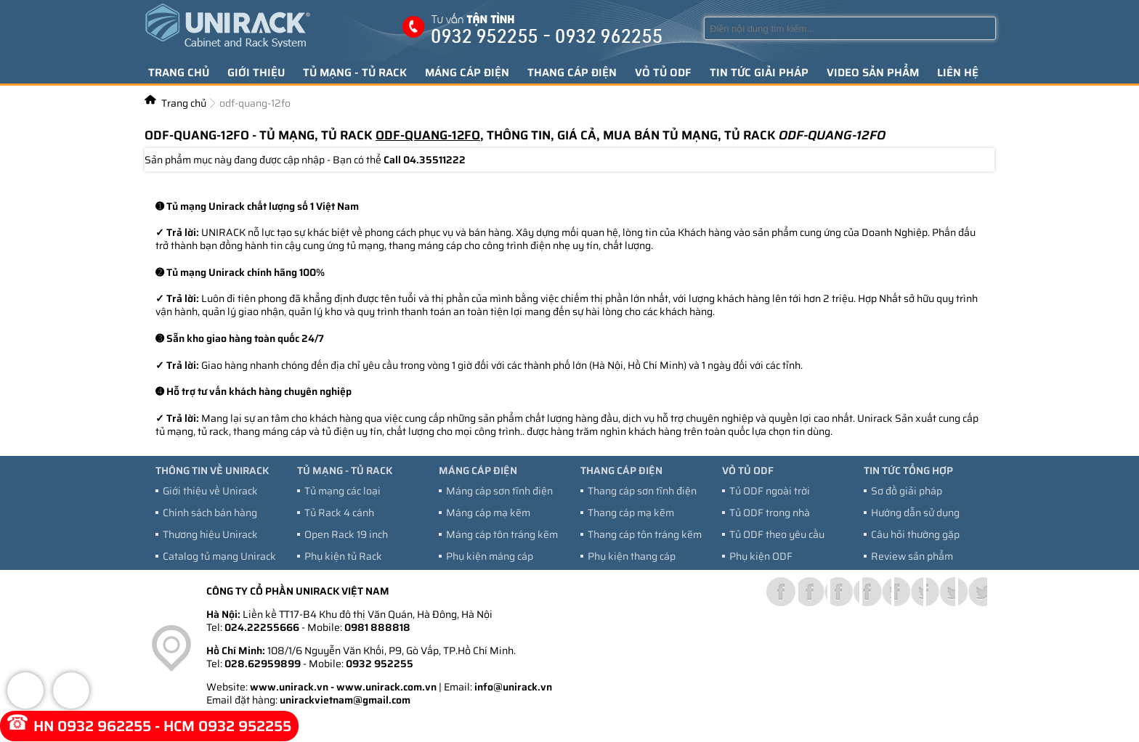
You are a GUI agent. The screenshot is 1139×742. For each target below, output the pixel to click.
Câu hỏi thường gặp (915, 534)
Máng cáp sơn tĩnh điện (499, 491)
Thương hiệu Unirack (210, 534)
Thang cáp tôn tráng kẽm (645, 534)
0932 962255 (104, 726)
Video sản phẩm (873, 72)
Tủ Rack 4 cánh (339, 513)
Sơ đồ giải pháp (906, 491)
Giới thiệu (256, 72)
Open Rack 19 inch (346, 534)
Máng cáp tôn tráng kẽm (502, 534)
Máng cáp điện (467, 72)
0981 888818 (377, 627)
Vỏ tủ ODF (663, 72)
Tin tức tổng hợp (908, 470)
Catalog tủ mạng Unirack (219, 556)
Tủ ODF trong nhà (769, 513)
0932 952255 (379, 664)
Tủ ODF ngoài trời (769, 491)
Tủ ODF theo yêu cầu (776, 534)
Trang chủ (178, 72)
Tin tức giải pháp (759, 72)
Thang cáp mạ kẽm (631, 513)
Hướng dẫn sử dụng (915, 513)
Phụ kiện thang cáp (632, 556)
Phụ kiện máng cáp (489, 556)
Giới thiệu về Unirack (210, 491)
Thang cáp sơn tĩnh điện (642, 491)
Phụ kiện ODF (761, 556)
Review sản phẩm (912, 556)
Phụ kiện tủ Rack (343, 556)
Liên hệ (957, 72)
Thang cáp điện (572, 72)
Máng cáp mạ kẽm (488, 513)
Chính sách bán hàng (210, 513)
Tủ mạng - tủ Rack (355, 72)
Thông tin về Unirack (212, 470)
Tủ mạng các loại (342, 491)
